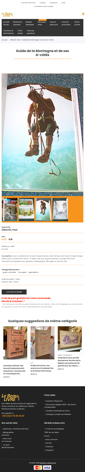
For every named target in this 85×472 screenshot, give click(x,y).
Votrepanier (20, 32)
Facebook (53, 3)
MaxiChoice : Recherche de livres (15, 429)
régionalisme (33, 272)
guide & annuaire (9, 272)
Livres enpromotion (66, 23)
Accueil (5, 40)
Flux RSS (48, 443)
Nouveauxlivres (42, 22)
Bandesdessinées (30, 23)
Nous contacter (51, 439)
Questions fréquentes (54, 401)
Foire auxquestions (31, 32)
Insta (63, 3)
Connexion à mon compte (43, 6)
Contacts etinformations (8, 32)
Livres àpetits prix (54, 23)
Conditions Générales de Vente (57, 411)
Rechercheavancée (17, 23)
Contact (43, 3)
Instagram (49, 450)
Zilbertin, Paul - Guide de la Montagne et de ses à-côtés (32, 40)
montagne (22, 272)
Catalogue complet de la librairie (58, 414)
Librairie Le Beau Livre (48, 463)
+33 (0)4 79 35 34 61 (28, 3)
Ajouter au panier (14, 292)
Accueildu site (6, 23)
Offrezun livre (77, 23)
